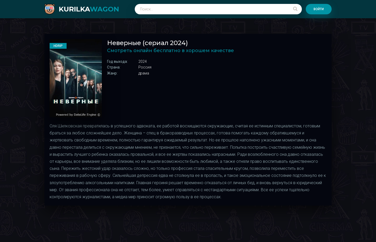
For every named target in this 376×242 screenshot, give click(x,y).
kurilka (89, 9)
